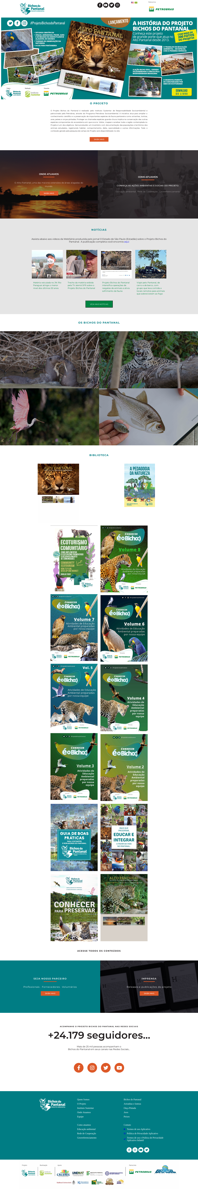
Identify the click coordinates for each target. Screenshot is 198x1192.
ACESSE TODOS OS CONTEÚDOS (99, 950)
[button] (99, 58)
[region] (99, 58)
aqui (126, 241)
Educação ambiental (126, 191)
